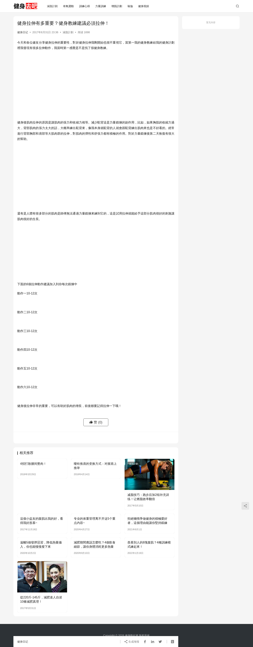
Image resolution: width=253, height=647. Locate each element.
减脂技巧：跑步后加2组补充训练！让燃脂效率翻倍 (148, 497)
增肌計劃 (116, 6)
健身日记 (22, 32)
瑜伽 (130, 6)
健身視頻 (143, 6)
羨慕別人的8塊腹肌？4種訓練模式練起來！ (149, 544)
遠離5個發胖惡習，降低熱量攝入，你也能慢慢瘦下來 (41, 544)
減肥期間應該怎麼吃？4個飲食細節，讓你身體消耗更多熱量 (94, 544)
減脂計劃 (52, 6)
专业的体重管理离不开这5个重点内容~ (94, 520)
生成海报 (131, 641)
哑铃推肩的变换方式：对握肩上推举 (95, 466)
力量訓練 (100, 6)
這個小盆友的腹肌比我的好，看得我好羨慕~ (41, 520)
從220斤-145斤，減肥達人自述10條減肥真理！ (41, 599)
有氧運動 (68, 6)
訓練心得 (84, 6)
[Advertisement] (95, 82)
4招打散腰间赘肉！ (33, 463)
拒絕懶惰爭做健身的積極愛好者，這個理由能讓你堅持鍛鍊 (147, 520)
